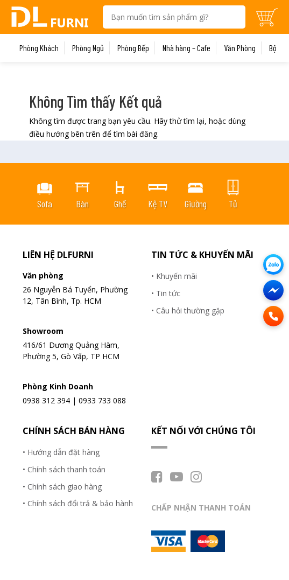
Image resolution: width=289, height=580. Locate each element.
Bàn (82, 203)
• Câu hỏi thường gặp (187, 310)
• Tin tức (165, 293)
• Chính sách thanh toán (64, 469)
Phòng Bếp (133, 48)
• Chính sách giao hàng (62, 486)
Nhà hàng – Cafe (186, 48)
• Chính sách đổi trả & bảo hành (78, 503)
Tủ (233, 203)
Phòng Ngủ (88, 48)
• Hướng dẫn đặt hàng (61, 452)
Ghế (120, 203)
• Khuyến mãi (174, 276)
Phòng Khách (39, 48)
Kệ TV (157, 203)
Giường (196, 203)
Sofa (44, 203)
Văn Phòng (240, 48)
